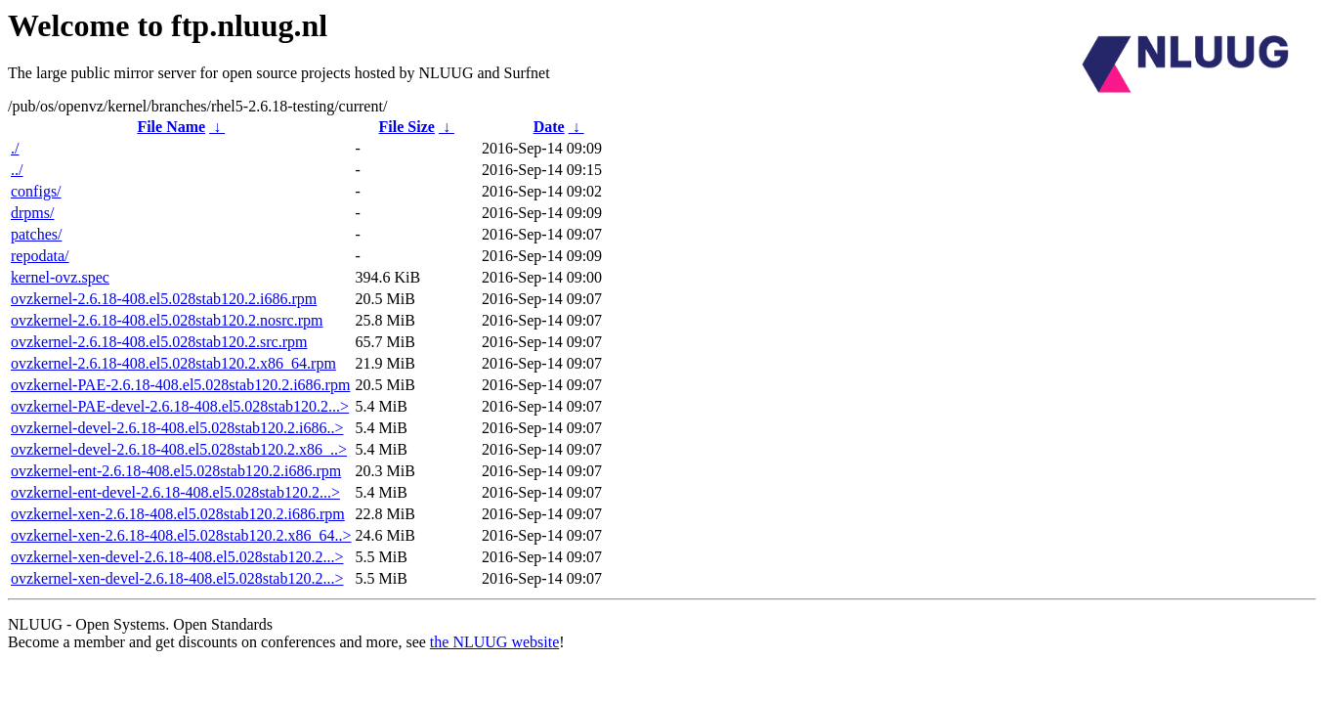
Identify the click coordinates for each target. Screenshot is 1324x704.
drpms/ (32, 212)
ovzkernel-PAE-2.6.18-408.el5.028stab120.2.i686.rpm (180, 384)
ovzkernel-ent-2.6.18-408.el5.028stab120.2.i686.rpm (176, 470)
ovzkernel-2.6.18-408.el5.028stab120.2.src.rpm (159, 341)
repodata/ (40, 255)
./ (15, 148)
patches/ (36, 234)
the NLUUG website (494, 642)
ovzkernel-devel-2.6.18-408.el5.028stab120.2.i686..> (177, 427)
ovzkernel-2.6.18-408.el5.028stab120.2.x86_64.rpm (173, 363)
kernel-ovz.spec (60, 277)
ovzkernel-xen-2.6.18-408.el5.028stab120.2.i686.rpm (178, 514)
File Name (171, 126)
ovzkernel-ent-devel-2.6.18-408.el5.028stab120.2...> (175, 492)
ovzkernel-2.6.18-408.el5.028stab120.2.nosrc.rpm (166, 320)
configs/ (36, 191)
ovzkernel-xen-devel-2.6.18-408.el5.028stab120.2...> (177, 557)
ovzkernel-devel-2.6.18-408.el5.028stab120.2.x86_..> (179, 449)
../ (16, 169)
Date (549, 126)
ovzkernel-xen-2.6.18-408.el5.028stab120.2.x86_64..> (181, 535)
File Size (407, 126)
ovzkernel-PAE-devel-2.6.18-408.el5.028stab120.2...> (180, 406)
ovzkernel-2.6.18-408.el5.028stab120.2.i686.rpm (164, 298)
